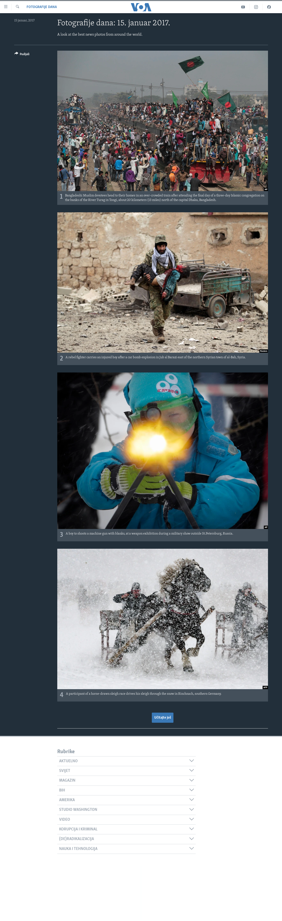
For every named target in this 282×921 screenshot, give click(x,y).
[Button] (22, 55)
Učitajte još (162, 718)
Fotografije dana (42, 7)
